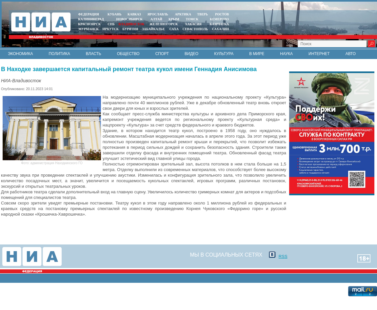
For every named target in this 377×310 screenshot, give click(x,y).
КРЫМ (174, 19)
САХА (174, 29)
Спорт (162, 53)
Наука (286, 53)
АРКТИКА (183, 14)
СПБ (111, 24)
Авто (351, 53)
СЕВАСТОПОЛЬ (195, 29)
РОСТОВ (222, 14)
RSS (283, 256)
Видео (191, 53)
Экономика (20, 53)
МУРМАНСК (88, 29)
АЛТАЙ (156, 19)
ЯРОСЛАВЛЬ (158, 14)
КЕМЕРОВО (219, 19)
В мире (256, 53)
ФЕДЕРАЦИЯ (88, 14)
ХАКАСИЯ (193, 24)
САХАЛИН (220, 29)
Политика (59, 53)
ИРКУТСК (111, 29)
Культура (223, 53)
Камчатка (219, 24)
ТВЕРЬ (202, 14)
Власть (93, 53)
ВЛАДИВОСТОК (131, 24)
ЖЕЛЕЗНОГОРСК (163, 24)
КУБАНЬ (114, 14)
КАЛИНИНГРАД (91, 19)
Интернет (319, 53)
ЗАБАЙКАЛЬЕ (154, 29)
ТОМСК (193, 19)
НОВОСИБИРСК (129, 19)
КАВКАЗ (134, 14)
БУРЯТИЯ (130, 29)
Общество (128, 53)
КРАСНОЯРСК (89, 24)
